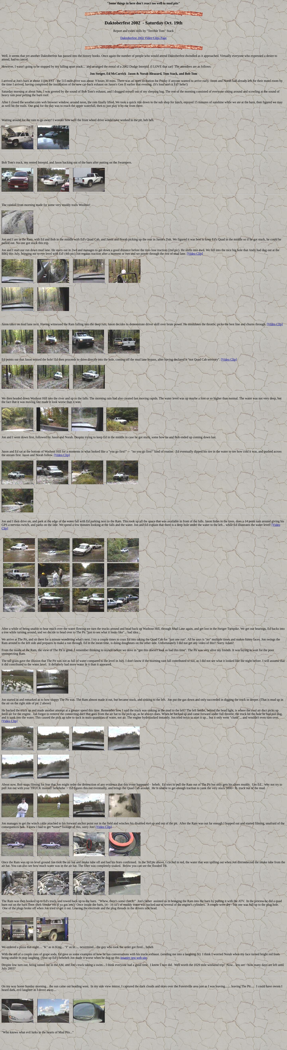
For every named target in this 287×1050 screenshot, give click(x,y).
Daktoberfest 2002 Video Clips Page (143, 38)
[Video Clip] (195, 253)
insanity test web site (133, 957)
